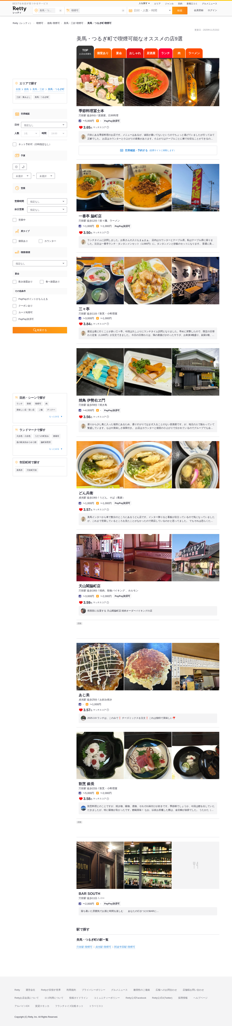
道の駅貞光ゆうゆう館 (26, 442)
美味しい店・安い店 (25, 410)
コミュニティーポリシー (107, 997)
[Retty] (19, 9)
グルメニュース (209, 3)
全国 (18, 89)
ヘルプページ (200, 997)
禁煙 (29, 404)
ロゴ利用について (54, 997)
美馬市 (19, 470)
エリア (157, 3)
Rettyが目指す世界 (51, 990)
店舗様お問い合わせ (193, 990)
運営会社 (30, 990)
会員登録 (198, 10)
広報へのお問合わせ (166, 990)
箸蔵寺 (56, 436)
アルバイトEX (21, 1006)
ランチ (19, 404)
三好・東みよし (23, 97)
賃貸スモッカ (42, 1006)
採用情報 (183, 997)
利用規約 (71, 990)
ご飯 (41, 410)
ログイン (212, 10)
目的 (180, 3)
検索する (42, 330)
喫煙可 (38, 404)
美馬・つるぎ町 (42, 97)
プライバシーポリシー (93, 990)
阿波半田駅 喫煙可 (124, 946)
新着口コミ (192, 3)
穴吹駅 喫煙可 (84, 946)
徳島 (26, 89)
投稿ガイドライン (78, 997)
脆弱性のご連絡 (141, 990)
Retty (17, 990)
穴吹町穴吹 (32, 470)
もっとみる (54, 416)
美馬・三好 (38, 89)
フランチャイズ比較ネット (69, 1006)
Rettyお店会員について (26, 997)
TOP (85, 52)
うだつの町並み (42, 436)
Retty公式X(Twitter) (162, 997)
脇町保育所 (46, 442)
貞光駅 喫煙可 (103, 946)
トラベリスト (96, 1006)
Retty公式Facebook (136, 997)
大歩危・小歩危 (23, 436)
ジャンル (169, 3)
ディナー (51, 410)
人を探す (143, 3)
